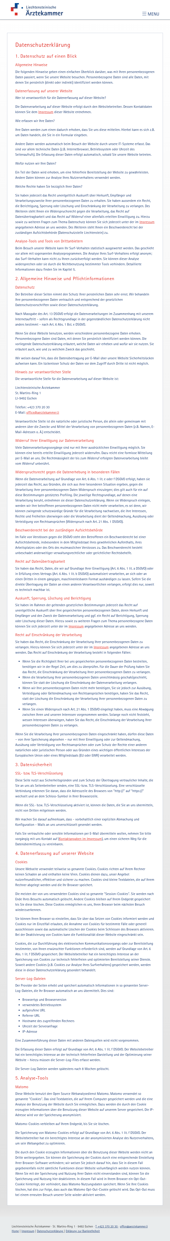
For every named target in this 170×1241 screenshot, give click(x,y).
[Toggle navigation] (150, 13)
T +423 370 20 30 (106, 1226)
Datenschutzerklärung (50, 1231)
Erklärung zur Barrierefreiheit (83, 1231)
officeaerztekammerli (42, 412)
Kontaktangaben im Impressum (80, 839)
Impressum (45, 112)
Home (15, 1231)
